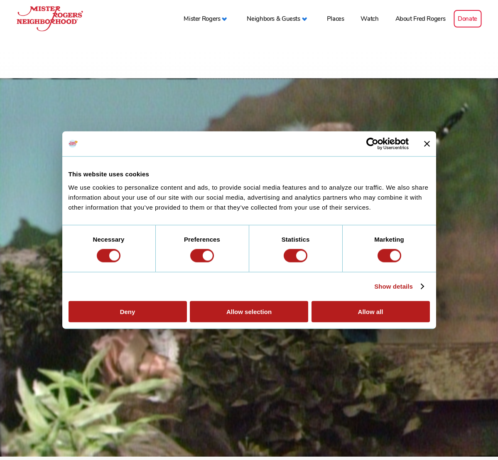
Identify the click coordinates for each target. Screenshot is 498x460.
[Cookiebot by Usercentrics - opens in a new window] (372, 144)
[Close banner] (427, 144)
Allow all (370, 311)
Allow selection (249, 311)
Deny (127, 311)
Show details (393, 286)
